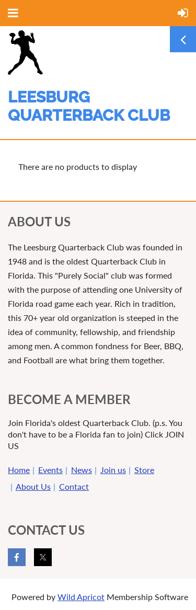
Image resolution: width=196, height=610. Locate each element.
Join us (113, 470)
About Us (33, 486)
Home (19, 470)
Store (144, 470)
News (81, 470)
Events (50, 470)
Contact (74, 486)
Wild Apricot (81, 597)
